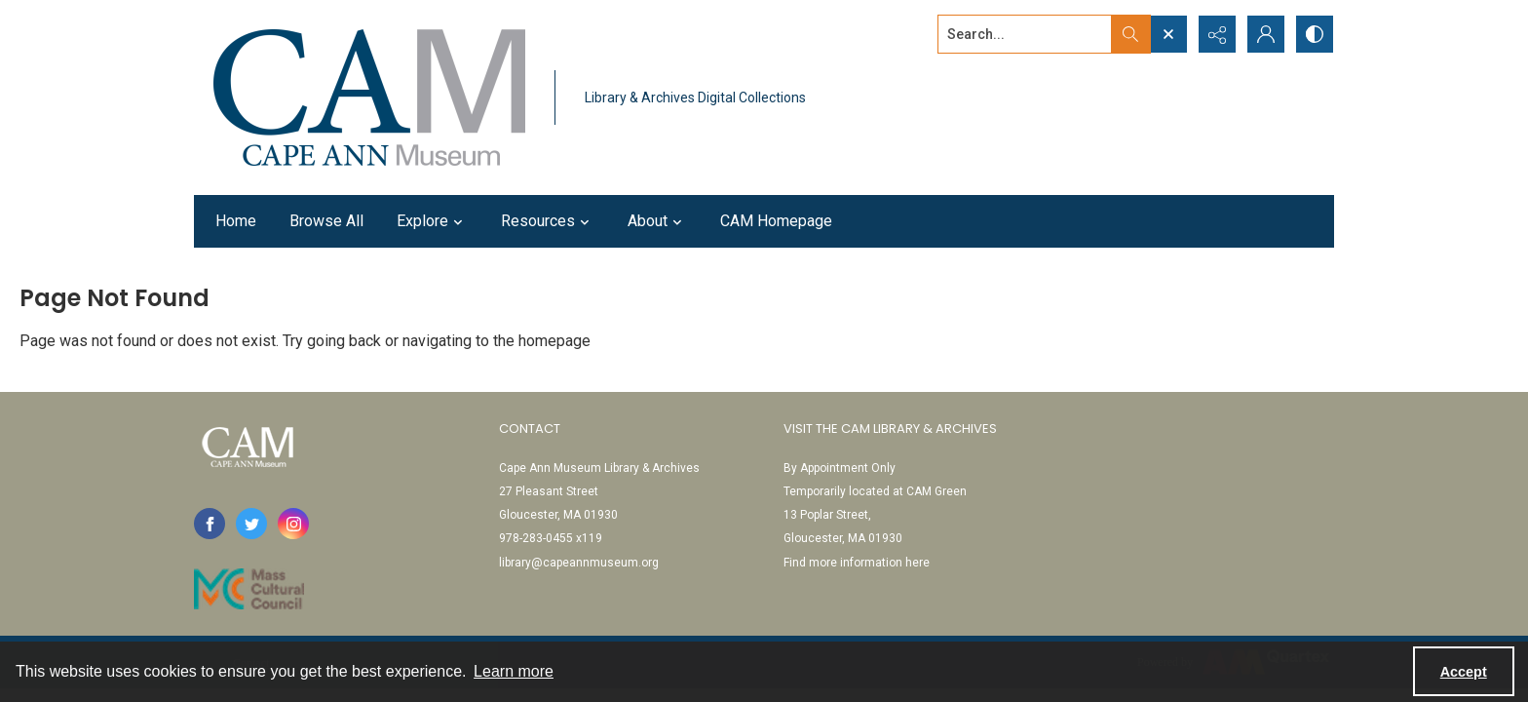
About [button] (657, 221)
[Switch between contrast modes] (1314, 34)
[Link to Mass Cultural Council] (249, 588)
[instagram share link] (293, 523)
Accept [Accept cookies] (1463, 672)
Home (235, 221)
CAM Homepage (776, 221)
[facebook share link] (209, 523)
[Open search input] (1168, 34)
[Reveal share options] (1217, 34)
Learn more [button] (514, 671)
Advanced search (986, 69)
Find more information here (856, 562)
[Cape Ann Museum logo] (369, 97)
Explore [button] (432, 221)
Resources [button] (547, 221)
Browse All (326, 221)
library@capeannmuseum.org (579, 562)
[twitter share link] (251, 523)
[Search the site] (1025, 34)
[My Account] (1265, 34)
